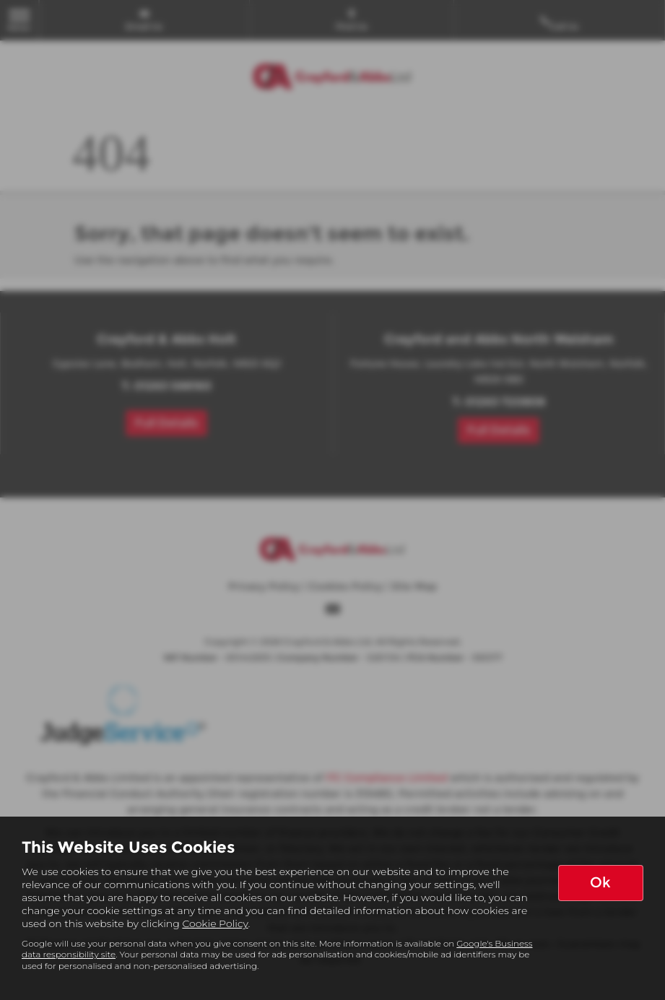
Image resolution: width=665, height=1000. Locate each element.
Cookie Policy (215, 923)
